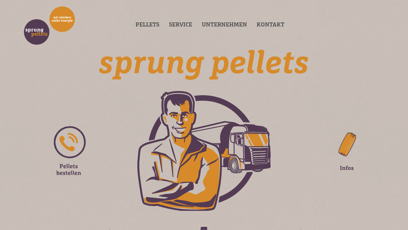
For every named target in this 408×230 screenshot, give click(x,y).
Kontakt (270, 25)
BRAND (49, 25)
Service (180, 25)
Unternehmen (224, 25)
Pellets (147, 25)
